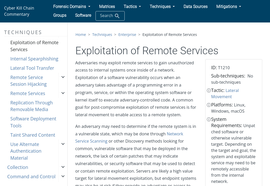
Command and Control (31, 176)
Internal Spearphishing (34, 59)
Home (81, 34)
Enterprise (127, 34)
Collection (17, 167)
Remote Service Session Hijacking (28, 80)
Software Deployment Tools (33, 121)
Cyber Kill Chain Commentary (19, 11)
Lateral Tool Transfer (32, 68)
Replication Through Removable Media (31, 105)
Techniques (102, 34)
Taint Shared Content (32, 135)
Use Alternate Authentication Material (26, 151)
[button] (71, 6)
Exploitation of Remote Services (34, 45)
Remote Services (27, 93)
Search (110, 16)
